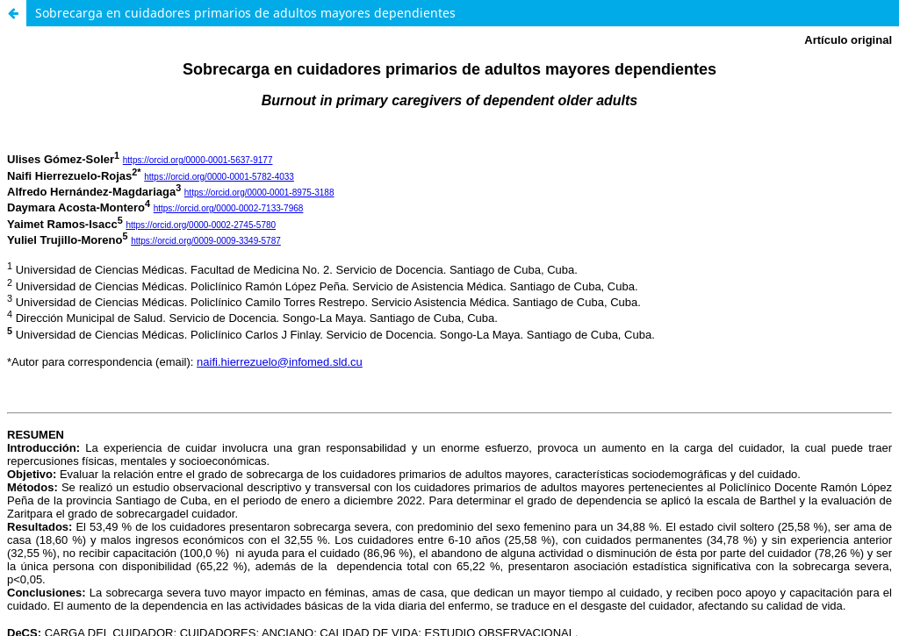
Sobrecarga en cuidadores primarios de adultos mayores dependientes (245, 12)
